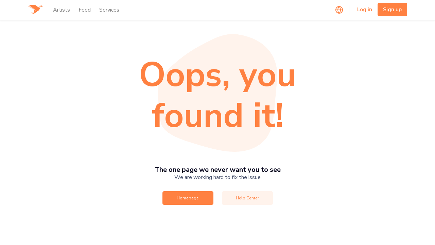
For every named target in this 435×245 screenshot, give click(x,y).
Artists (61, 10)
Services (109, 10)
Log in (364, 9)
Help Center (247, 198)
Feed (85, 10)
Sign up (392, 9)
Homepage (188, 198)
